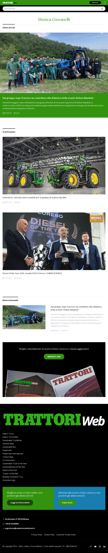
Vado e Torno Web (10, 437)
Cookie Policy (49, 534)
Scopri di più (67, 502)
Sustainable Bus (9, 447)
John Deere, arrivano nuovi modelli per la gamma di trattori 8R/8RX (34, 197)
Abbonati (95, 2)
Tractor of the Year (10, 473)
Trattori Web (8, 457)
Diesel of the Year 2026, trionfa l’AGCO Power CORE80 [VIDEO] (32, 273)
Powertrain (7, 450)
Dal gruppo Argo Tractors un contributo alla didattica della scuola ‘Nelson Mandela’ (48, 98)
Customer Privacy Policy (66, 534)
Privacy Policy (36, 534)
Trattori (18, 202)
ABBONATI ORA (54, 356)
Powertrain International (13, 453)
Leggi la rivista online (20, 502)
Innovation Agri (9, 480)
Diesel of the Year (10, 470)
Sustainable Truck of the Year (15, 463)
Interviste (19, 278)
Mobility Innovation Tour (13, 477)
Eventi (18, 113)
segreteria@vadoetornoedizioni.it (19, 528)
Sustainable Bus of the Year (14, 467)
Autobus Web (8, 443)
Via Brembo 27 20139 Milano (16, 519)
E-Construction (9, 460)
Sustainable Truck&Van (12, 440)
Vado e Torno (8, 433)
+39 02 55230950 (11, 524)
